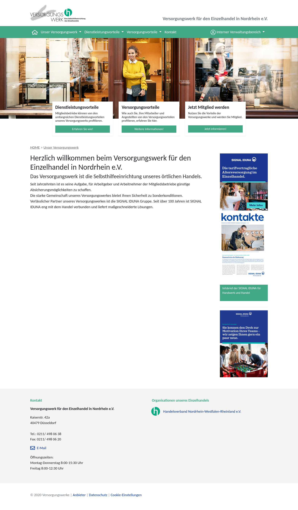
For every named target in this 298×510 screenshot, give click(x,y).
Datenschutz (98, 495)
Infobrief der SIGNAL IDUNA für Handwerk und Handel (241, 290)
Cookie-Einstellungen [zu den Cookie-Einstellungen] (126, 495)
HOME (35, 147)
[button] (238, 32)
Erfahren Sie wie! (82, 129)
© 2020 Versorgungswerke (50, 495)
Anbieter (79, 495)
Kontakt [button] (171, 32)
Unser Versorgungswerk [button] (59, 32)
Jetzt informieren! (215, 129)
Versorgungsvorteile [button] (142, 32)
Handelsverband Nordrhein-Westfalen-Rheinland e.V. (202, 411)
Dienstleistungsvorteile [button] (102, 32)
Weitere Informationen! (149, 129)
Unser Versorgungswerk (61, 147)
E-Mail (41, 448)
